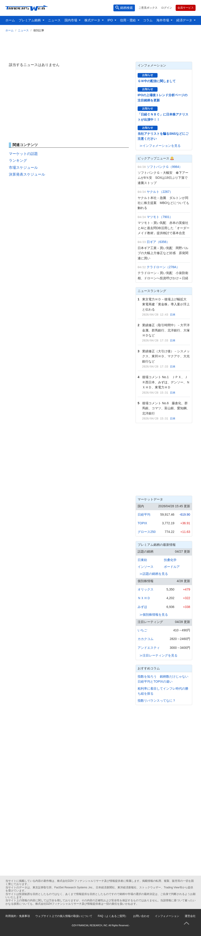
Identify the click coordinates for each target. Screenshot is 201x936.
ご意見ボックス (148, 7)
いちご (142, 630)
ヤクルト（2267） (160, 192)
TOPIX (142, 523)
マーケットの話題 (23, 154)
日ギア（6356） (158, 242)
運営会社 (190, 916)
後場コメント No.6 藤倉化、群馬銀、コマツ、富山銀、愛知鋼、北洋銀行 (166, 408)
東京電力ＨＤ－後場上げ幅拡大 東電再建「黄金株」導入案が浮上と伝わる (166, 304)
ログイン (166, 7)
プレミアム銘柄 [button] (30, 20)
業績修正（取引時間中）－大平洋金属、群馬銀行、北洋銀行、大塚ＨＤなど (166, 330)
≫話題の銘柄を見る (153, 574)
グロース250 (147, 532)
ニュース (54, 20)
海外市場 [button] (163, 20)
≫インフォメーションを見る (160, 145)
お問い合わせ (141, 916)
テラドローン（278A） (163, 267)
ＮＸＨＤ (144, 598)
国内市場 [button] (71, 20)
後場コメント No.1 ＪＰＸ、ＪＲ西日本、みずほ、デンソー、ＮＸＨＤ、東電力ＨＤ (166, 382)
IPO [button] (110, 20)
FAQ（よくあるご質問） (113, 916)
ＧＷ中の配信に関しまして (157, 81)
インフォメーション (167, 916)
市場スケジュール (23, 167)
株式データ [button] (92, 20)
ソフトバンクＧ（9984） (164, 167)
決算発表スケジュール (27, 174)
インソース (145, 566)
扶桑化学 (170, 560)
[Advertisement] (100, 46)
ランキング (18, 160)
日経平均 (144, 514)
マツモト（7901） (160, 217)
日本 (172, 314)
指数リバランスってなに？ (157, 700)
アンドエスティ (149, 647)
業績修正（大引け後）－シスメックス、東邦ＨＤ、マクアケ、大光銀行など (166, 356)
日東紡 (142, 560)
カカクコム (145, 639)
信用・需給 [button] (128, 20)
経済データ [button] (184, 20)
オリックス (145, 589)
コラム (148, 20)
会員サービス (185, 7)
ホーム (10, 20)
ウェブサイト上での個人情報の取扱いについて (63, 916)
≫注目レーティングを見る (158, 655)
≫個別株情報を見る (153, 614)
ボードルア (172, 566)
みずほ (142, 607)
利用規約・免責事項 (17, 916)
